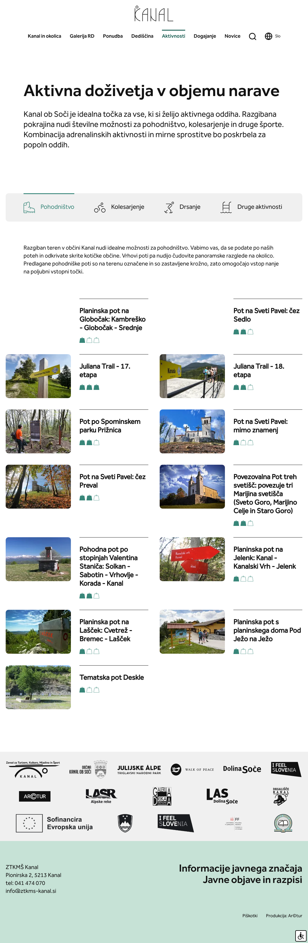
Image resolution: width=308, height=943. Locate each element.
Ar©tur (295, 916)
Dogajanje (205, 36)
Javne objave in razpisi (252, 880)
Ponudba (113, 36)
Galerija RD (82, 36)
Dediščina (142, 36)
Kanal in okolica (44, 36)
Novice (233, 36)
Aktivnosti (173, 36)
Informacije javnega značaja (240, 869)
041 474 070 (30, 883)
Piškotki (250, 916)
